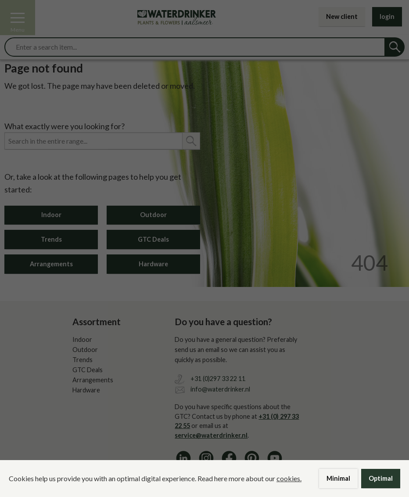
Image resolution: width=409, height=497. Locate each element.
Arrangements (51, 264)
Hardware (153, 264)
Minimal (338, 478)
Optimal (381, 478)
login (387, 16)
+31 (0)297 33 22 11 (217, 378)
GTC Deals (153, 239)
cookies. (288, 478)
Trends (51, 239)
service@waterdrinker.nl (211, 435)
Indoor (51, 214)
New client (342, 16)
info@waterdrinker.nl (220, 389)
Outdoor (153, 214)
